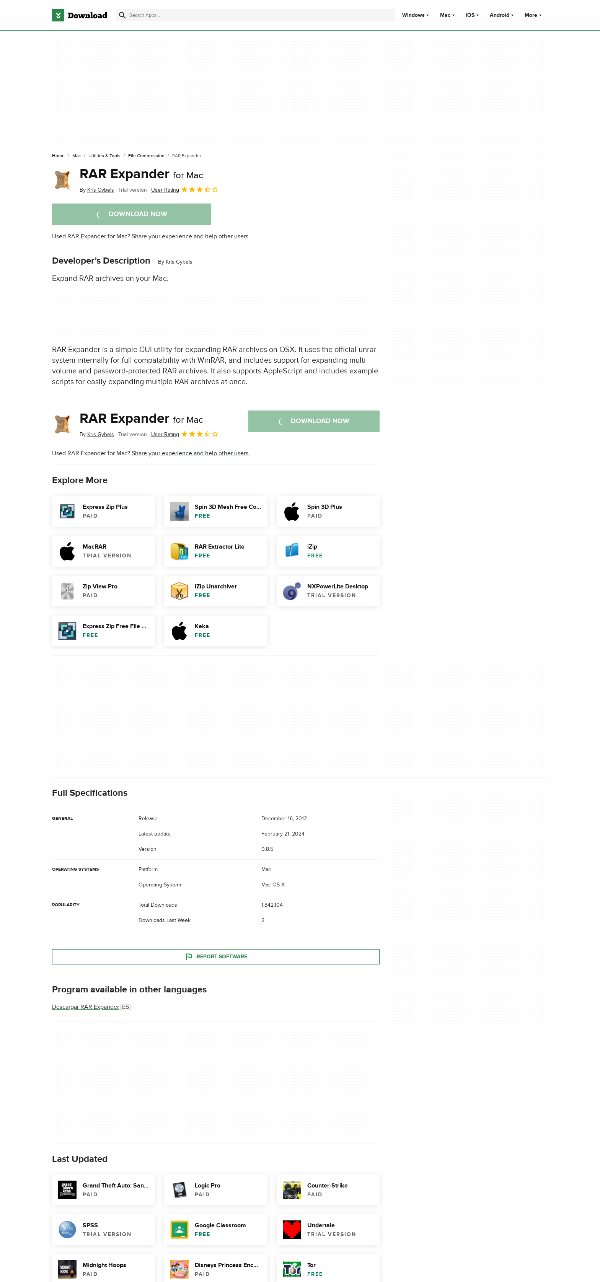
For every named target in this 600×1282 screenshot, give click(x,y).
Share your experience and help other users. (191, 236)
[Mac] (76, 156)
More (534, 15)
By (97, 190)
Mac (445, 15)
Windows (413, 15)
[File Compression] (146, 156)
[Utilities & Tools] (104, 156)
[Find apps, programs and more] (255, 15)
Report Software (215, 956)
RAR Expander (141, 174)
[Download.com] (79, 15)
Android (499, 15)
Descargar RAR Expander (85, 1007)
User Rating (185, 189)
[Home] (58, 156)
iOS (470, 15)
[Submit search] (122, 15)
